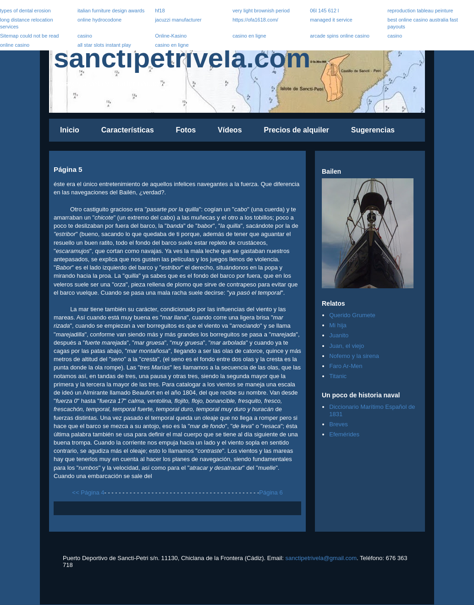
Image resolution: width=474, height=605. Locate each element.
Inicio (69, 130)
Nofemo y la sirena (354, 355)
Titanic (338, 376)
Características (127, 130)
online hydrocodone (99, 19)
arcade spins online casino (339, 35)
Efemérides (344, 434)
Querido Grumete (352, 315)
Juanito (338, 335)
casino (84, 35)
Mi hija (338, 325)
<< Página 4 (88, 492)
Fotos (186, 130)
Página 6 (270, 492)
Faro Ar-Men (345, 366)
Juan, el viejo (346, 345)
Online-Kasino (171, 35)
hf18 (160, 10)
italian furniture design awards (110, 10)
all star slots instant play (104, 45)
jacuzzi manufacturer (178, 19)
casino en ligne (249, 35)
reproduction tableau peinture (420, 10)
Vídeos (230, 130)
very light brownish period (261, 10)
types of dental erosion (25, 10)
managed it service (331, 19)
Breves (338, 424)
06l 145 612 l (324, 10)
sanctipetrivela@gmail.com (321, 558)
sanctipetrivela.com (182, 58)
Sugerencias (373, 130)
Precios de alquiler (296, 130)
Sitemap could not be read (29, 35)
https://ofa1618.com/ (255, 19)
